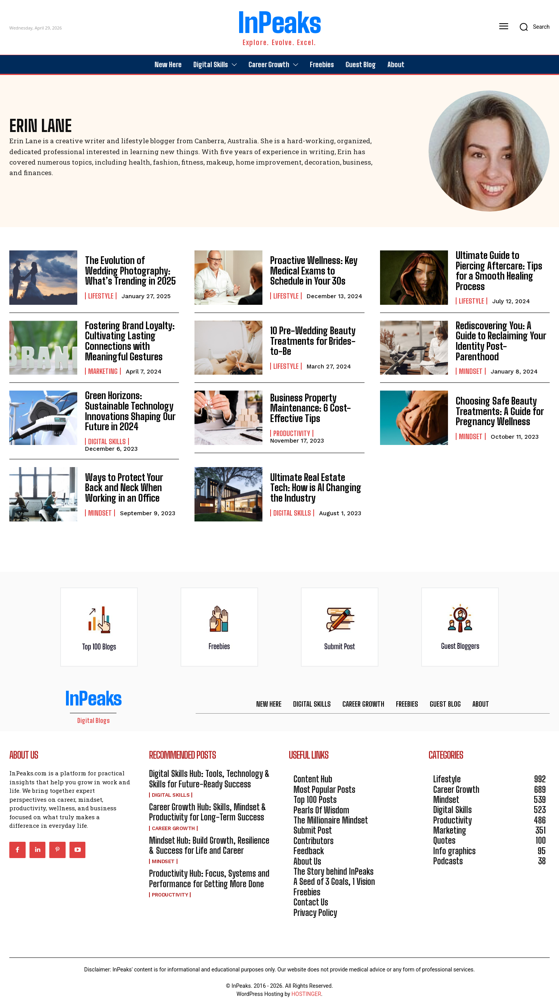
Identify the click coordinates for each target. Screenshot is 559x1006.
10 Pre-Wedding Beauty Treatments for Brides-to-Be (313, 341)
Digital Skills (107, 441)
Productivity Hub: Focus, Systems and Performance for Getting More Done (209, 878)
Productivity (291, 432)
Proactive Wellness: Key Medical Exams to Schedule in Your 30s (313, 271)
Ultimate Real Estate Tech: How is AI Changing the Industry (315, 487)
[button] (532, 26)
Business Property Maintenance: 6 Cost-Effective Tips (310, 408)
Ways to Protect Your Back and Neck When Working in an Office (123, 487)
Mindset (471, 366)
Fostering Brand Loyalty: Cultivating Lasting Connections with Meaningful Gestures (129, 341)
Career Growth (173, 828)
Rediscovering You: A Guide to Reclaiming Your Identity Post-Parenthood (502, 341)
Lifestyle (100, 295)
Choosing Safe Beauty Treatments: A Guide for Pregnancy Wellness (499, 411)
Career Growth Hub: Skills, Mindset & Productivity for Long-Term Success (207, 811)
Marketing (103, 371)
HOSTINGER (306, 993)
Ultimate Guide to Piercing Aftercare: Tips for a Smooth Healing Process (499, 271)
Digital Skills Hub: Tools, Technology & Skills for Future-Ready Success (209, 778)
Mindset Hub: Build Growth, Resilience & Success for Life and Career (209, 845)
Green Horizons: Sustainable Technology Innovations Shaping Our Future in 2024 (130, 411)
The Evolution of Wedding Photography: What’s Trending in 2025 (131, 271)
